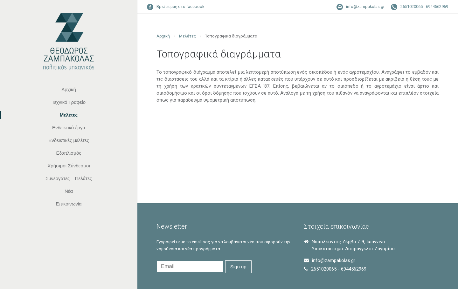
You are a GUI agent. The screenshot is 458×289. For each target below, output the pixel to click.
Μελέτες (69, 115)
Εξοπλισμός (68, 153)
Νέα (69, 191)
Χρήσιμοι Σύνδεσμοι (68, 165)
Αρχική (68, 89)
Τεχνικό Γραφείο (69, 102)
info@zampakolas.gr (365, 6)
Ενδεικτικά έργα (68, 127)
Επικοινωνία (68, 203)
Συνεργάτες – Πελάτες (68, 178)
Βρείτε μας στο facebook (180, 6)
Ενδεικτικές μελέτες (68, 140)
